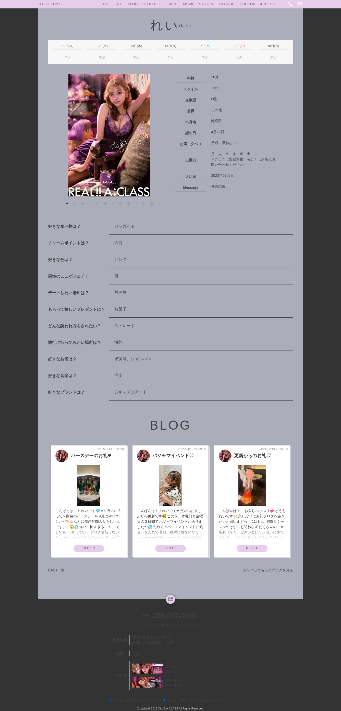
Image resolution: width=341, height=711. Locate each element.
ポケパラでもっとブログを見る (268, 570)
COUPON (247, 4)
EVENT (172, 4)
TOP (104, 4)
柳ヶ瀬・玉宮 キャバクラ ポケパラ (137, 700)
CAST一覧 (56, 570)
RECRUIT (227, 4)
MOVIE (188, 4)
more (89, 548)
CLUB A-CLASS (50, 4)
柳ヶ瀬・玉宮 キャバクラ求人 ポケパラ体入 (197, 700)
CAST (118, 4)
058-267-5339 (174, 616)
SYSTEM (206, 4)
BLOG (133, 4)
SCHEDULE (152, 4)
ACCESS (267, 4)
